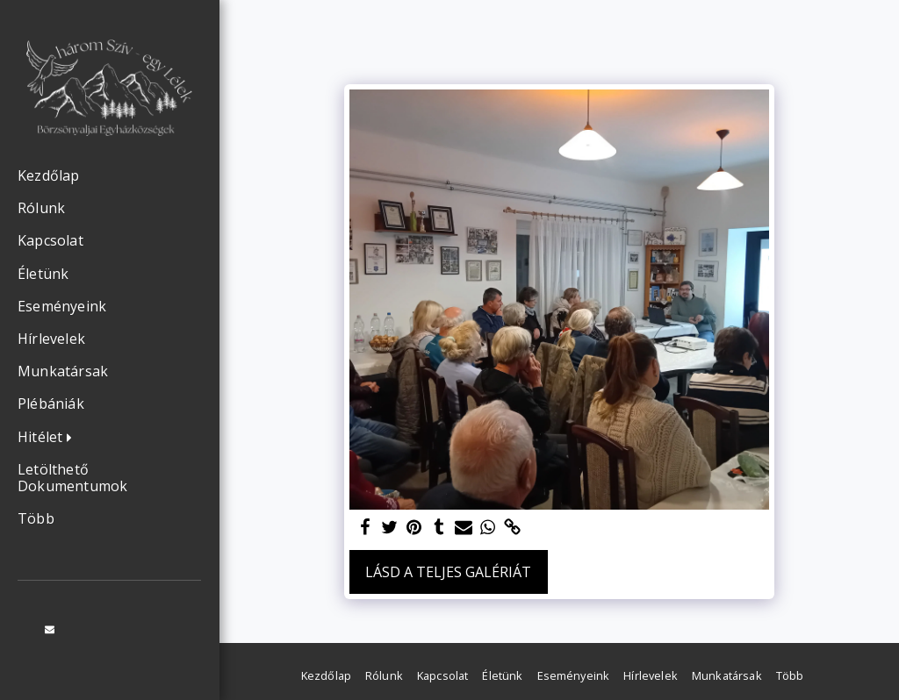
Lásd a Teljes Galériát (448, 572)
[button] (49, 438)
